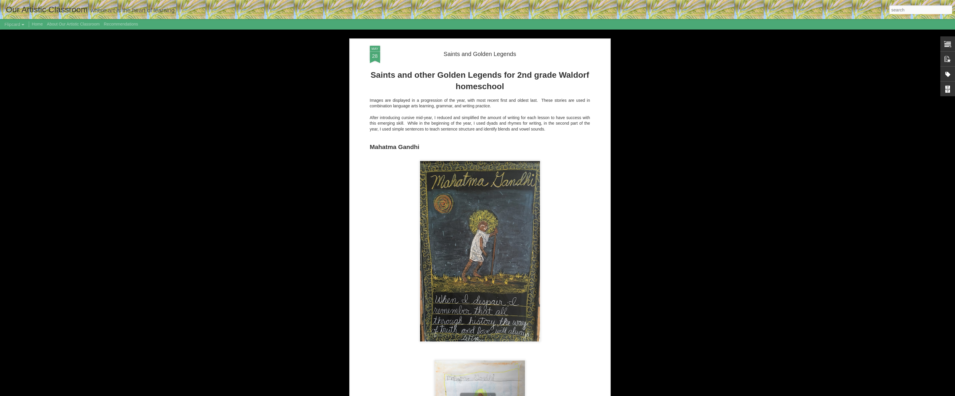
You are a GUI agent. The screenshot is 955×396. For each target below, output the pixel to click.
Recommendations (121, 24)
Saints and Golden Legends (480, 54)
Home (37, 24)
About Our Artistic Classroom (73, 24)
